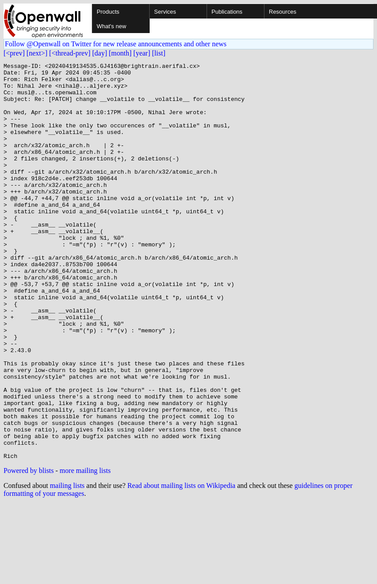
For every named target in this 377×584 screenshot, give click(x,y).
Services (165, 11)
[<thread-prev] (69, 53)
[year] (141, 53)
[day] (99, 53)
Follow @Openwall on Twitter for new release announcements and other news (115, 44)
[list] (158, 53)
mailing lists (67, 565)
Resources (282, 11)
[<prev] (14, 53)
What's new (111, 26)
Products (108, 11)
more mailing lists (85, 550)
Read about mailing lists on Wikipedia (181, 565)
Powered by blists (29, 550)
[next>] (36, 53)
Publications (226, 11)
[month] (120, 53)
